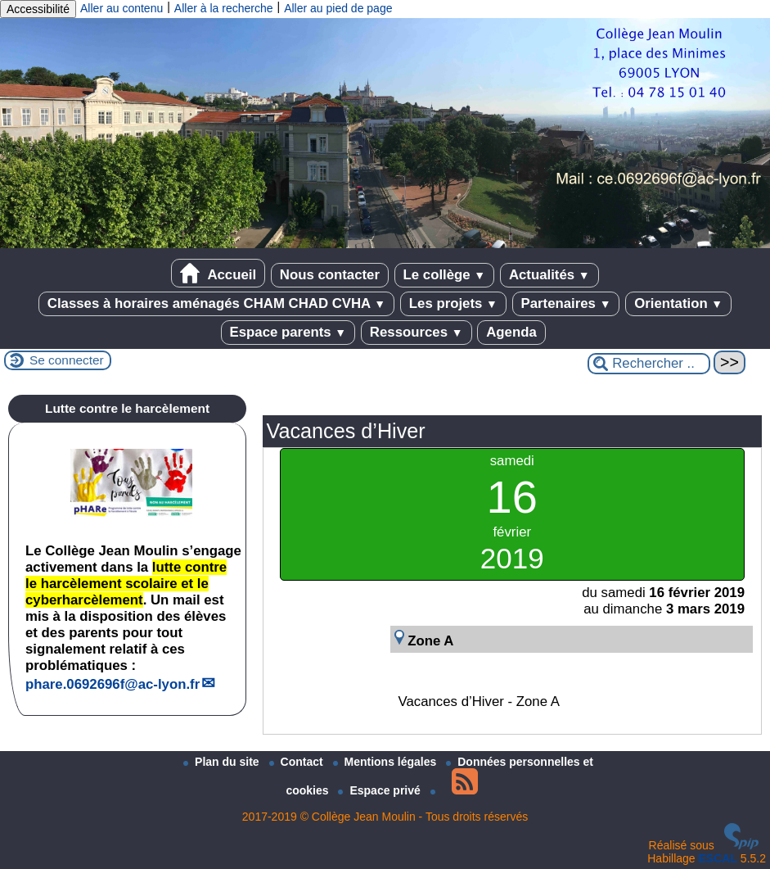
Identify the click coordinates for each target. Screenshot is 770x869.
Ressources (416, 332)
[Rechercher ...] (649, 363)
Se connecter (66, 360)
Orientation (678, 303)
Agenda (511, 332)
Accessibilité (38, 9)
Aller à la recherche (223, 8)
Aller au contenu (121, 8)
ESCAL (718, 858)
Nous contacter (330, 275)
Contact (297, 761)
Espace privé (380, 790)
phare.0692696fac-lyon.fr (112, 684)
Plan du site (222, 761)
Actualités (549, 275)
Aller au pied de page (338, 8)
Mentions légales (386, 761)
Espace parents (288, 332)
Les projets (453, 303)
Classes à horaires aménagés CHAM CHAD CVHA (216, 303)
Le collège (444, 275)
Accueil (218, 273)
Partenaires (566, 303)
